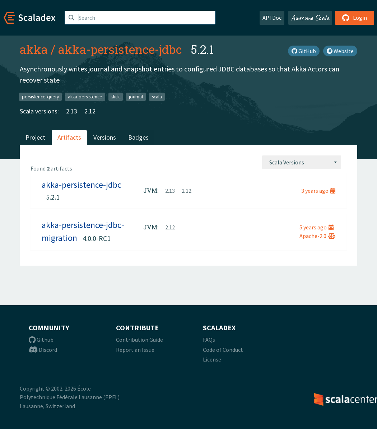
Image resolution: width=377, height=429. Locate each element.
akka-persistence (85, 96)
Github (41, 339)
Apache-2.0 (317, 235)
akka (34, 49)
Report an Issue (135, 349)
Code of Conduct (223, 349)
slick (115, 96)
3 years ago (318, 190)
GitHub (304, 51)
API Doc (271, 17)
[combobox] (301, 162)
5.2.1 (53, 196)
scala (157, 96)
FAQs (209, 339)
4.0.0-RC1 (97, 238)
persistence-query (40, 96)
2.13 (71, 111)
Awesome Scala (310, 17)
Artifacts (69, 137)
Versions (104, 137)
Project (35, 137)
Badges (138, 137)
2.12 (90, 111)
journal (136, 96)
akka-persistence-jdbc (120, 49)
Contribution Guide (139, 339)
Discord (43, 349)
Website (340, 51)
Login (354, 17)
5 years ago (316, 227)
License (212, 359)
